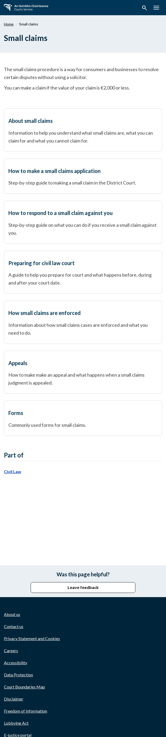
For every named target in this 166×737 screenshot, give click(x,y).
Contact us (13, 626)
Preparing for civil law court (41, 263)
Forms (15, 413)
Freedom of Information (25, 710)
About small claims (30, 121)
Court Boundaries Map (24, 686)
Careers (11, 650)
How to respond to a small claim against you (60, 213)
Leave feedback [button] (83, 587)
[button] (144, 8)
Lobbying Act (16, 722)
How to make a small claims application (54, 171)
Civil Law (12, 471)
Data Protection (18, 674)
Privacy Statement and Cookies (32, 638)
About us (12, 614)
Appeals (17, 363)
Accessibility (15, 662)
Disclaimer (13, 698)
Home (9, 24)
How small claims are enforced (44, 313)
